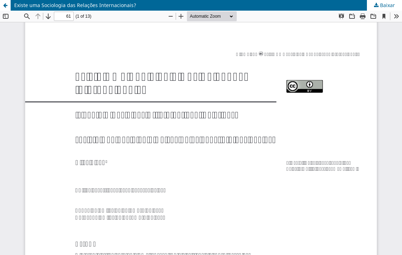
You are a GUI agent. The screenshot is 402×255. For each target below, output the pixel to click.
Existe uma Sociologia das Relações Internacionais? (75, 5)
